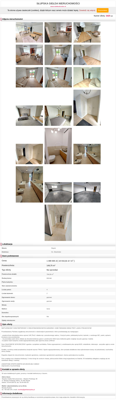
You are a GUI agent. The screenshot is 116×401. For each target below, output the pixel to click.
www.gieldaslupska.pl (58, 6)
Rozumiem (102, 10)
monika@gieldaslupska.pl (26, 389)
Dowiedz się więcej (87, 10)
